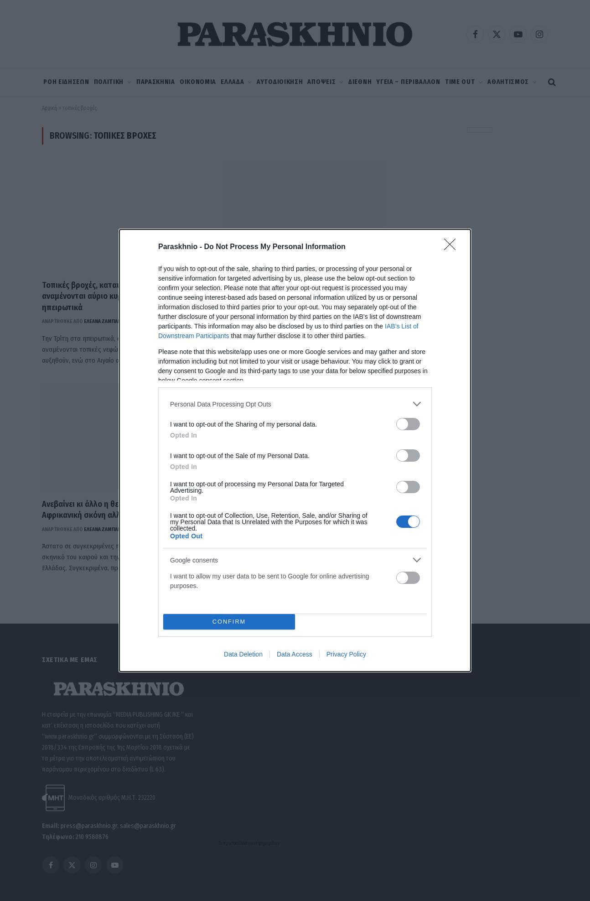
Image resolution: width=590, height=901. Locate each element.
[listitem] (295, 404)
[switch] (408, 424)
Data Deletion (243, 654)
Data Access (294, 654)
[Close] (452, 247)
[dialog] (295, 450)
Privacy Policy (346, 654)
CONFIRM (229, 621)
